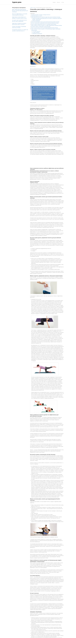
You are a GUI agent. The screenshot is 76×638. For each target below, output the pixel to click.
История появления (35, 32)
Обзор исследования (36, 20)
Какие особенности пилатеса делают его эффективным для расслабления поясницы (46, 25)
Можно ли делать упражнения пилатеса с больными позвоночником (43, 24)
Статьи (62, 2)
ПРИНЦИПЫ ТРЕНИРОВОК (37, 33)
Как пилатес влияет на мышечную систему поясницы (40, 26)
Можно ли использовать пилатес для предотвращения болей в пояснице (44, 27)
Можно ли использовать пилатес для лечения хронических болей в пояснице (45, 21)
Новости (58, 2)
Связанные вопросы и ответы (36, 15)
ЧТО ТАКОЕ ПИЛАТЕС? (36, 31)
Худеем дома (16, 2)
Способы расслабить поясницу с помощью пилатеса (40, 14)
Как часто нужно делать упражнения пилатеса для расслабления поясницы (44, 22)
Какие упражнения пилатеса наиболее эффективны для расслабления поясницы (45, 17)
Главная (54, 2)
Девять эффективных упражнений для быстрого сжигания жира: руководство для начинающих (20, 10)
